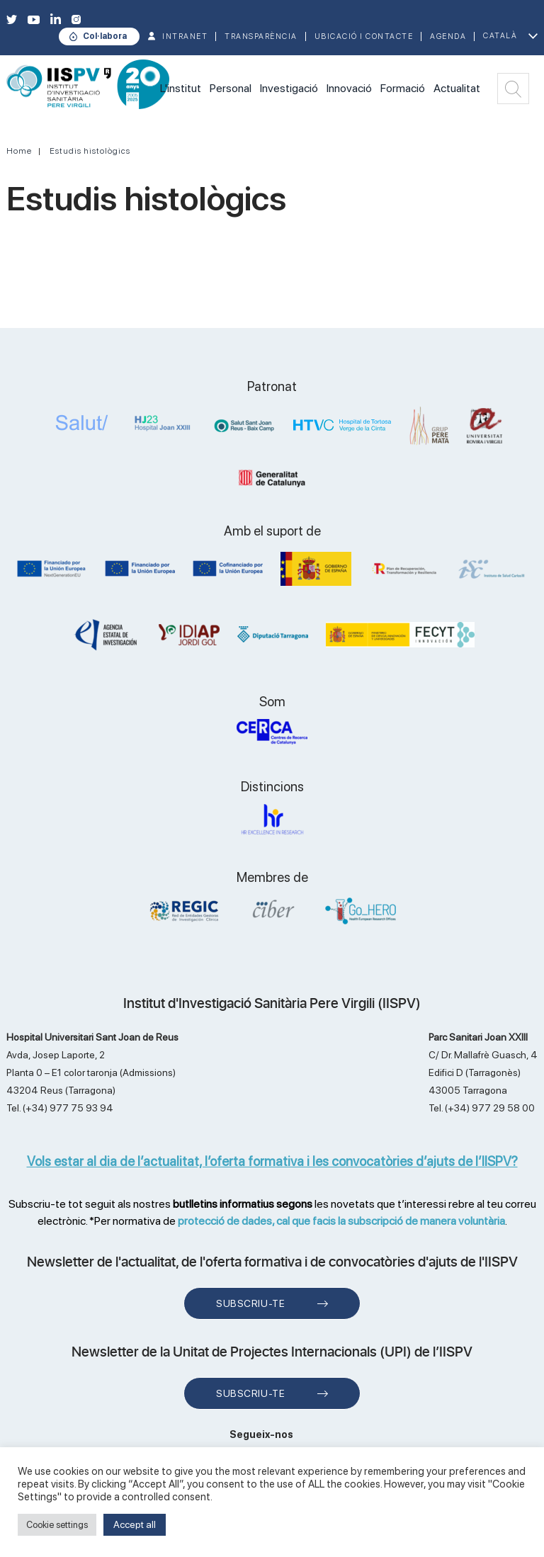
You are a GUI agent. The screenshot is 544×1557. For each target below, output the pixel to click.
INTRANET (185, 36)
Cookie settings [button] (57, 1524)
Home (19, 151)
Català (500, 35)
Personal (230, 88)
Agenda (448, 36)
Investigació (289, 88)
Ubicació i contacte (364, 36)
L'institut (180, 88)
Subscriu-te (250, 1303)
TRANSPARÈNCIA (261, 36)
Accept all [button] (134, 1524)
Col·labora (105, 36)
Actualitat (457, 88)
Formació (402, 88)
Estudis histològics (90, 151)
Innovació (349, 88)
